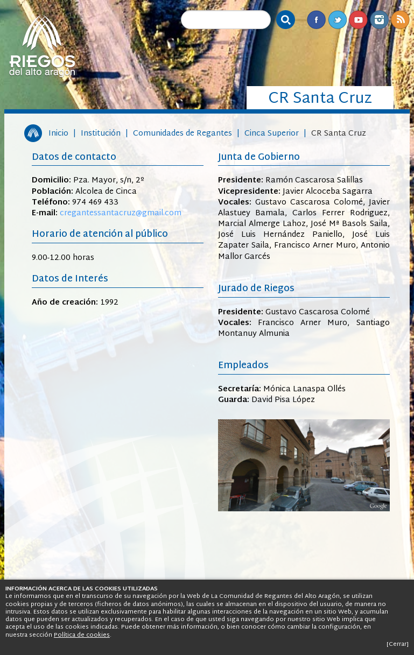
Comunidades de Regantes (182, 133)
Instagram (379, 19)
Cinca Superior (271, 133)
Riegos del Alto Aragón (42, 45)
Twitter (337, 19)
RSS (400, 19)
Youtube (358, 19)
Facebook (316, 19)
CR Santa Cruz (338, 133)
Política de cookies (82, 635)
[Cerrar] (398, 644)
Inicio (58, 133)
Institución (101, 133)
